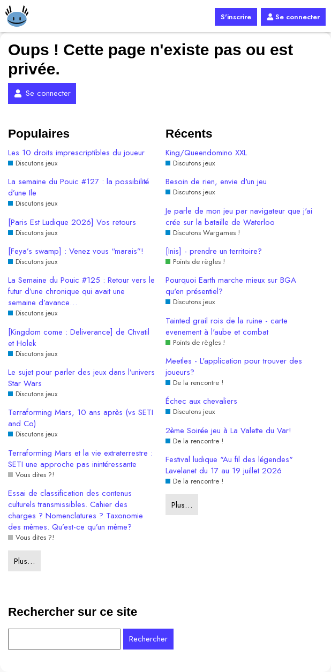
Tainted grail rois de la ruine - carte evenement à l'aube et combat (227, 326)
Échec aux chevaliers (201, 401)
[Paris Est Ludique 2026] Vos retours (72, 222)
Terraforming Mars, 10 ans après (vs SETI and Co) (80, 418)
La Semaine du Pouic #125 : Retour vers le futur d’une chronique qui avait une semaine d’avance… (81, 291)
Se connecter (293, 17)
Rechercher (148, 639)
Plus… (24, 561)
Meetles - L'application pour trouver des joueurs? (234, 367)
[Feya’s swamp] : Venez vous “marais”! (76, 251)
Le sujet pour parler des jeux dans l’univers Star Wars (81, 378)
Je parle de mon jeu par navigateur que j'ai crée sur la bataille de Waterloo (239, 217)
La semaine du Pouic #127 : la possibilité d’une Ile (78, 187)
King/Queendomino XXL (206, 152)
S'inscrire (236, 17)
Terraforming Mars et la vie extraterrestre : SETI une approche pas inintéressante (80, 459)
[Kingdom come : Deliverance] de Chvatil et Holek (78, 338)
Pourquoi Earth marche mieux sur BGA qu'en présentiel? (231, 286)
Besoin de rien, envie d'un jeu (216, 181)
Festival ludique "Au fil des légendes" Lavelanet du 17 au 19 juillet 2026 (229, 465)
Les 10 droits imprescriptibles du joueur (76, 152)
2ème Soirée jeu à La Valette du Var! (228, 430)
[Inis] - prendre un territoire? (214, 251)
